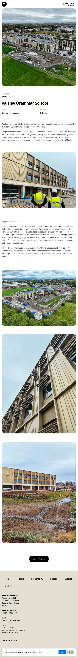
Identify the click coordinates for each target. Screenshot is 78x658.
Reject (71, 652)
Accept (62, 652)
